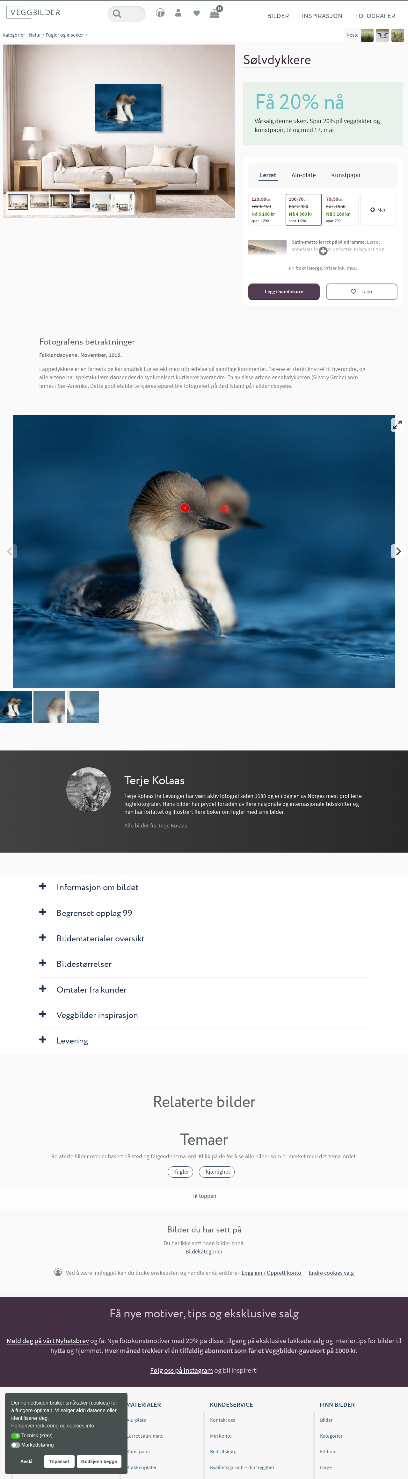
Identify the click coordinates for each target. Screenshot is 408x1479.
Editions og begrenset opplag (49, 1306)
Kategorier (14, 34)
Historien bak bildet (39, 1385)
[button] (15, 1436)
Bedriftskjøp (223, 1321)
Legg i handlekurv (284, 290)
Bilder (125, 15)
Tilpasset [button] (59, 1461)
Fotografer (222, 15)
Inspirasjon (169, 15)
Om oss (26, 1290)
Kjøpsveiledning (35, 1353)
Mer (378, 209)
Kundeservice (231, 1275)
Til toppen (204, 1066)
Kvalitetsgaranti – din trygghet (242, 1337)
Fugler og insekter (65, 34)
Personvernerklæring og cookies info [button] (52, 1425)
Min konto (221, 1306)
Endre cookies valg (331, 1143)
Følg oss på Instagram (181, 1240)
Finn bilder (337, 1275)
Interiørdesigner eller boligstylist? (352, 1467)
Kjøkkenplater (142, 1337)
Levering (219, 1353)
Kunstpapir (138, 1321)
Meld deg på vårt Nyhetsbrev (48, 1210)
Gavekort (136, 1369)
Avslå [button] (26, 1461)
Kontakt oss (222, 1290)
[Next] (398, 486)
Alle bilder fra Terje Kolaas (155, 695)
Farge (326, 1337)
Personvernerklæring (233, 1385)
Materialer (143, 1275)
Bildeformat (333, 1353)
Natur (35, 34)
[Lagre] (361, 291)
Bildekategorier (204, 1121)
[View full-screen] (398, 424)
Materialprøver (142, 1353)
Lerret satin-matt (145, 1306)
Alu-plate (136, 1290)
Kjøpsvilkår (222, 1369)
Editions (329, 1321)
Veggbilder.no (41, 1275)
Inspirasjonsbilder (37, 1337)
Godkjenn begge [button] (99, 1461)
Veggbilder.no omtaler (42, 1321)
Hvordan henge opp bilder (46, 1369)
